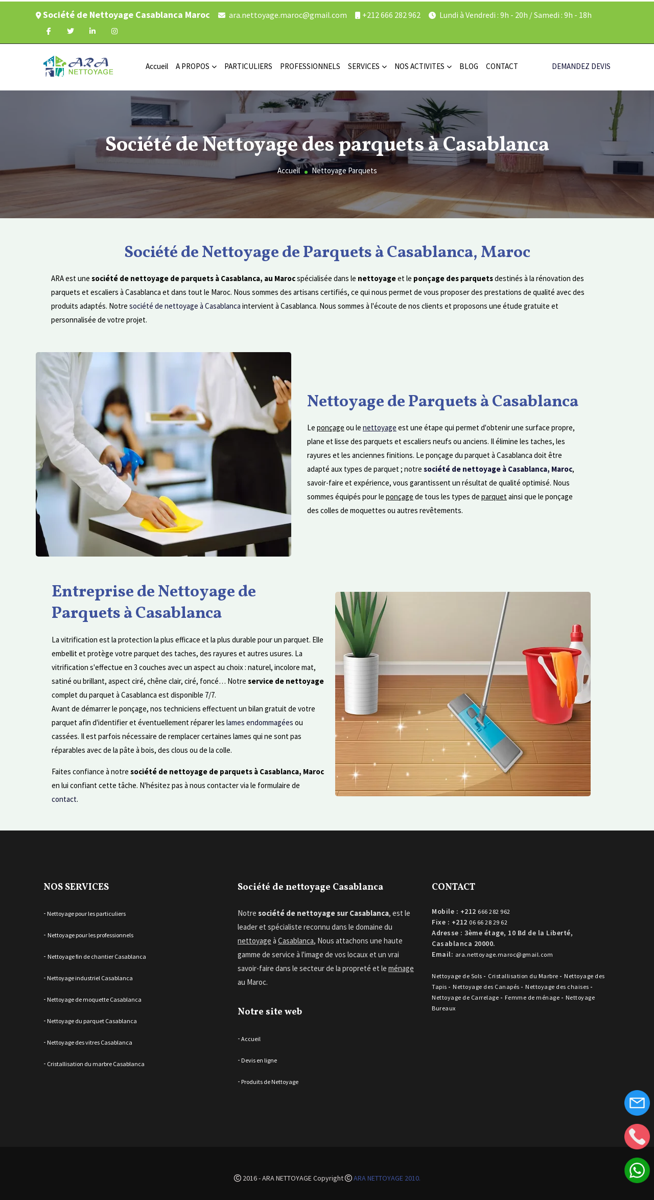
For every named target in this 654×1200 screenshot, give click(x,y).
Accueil (157, 65)
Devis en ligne (258, 1057)
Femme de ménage (533, 995)
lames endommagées (259, 719)
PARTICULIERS (248, 65)
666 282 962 (494, 909)
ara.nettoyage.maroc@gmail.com (288, 13)
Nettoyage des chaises (557, 984)
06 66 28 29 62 (488, 920)
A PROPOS (196, 65)
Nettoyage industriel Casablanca (89, 975)
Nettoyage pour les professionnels (90, 932)
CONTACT (502, 65)
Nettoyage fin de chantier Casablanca (97, 954)
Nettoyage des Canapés (487, 984)
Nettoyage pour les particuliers (86, 911)
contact (64, 796)
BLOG (468, 65)
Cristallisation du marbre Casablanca (95, 1061)
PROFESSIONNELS (310, 65)
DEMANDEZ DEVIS (581, 65)
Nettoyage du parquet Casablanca (91, 1018)
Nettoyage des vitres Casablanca (89, 1040)
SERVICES (367, 65)
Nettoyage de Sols (457, 973)
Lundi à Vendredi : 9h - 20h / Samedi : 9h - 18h (515, 13)
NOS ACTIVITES (423, 65)
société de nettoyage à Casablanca (185, 303)
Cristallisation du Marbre (523, 973)
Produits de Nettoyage (269, 1078)
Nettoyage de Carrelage (466, 995)
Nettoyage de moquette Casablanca (94, 997)
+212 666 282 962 (391, 13)
